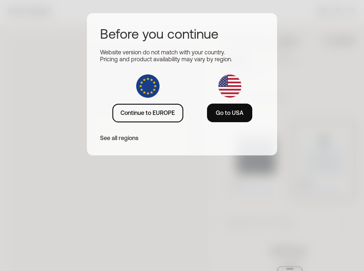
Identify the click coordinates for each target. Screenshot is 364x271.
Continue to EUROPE (147, 112)
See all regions (119, 138)
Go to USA (230, 112)
